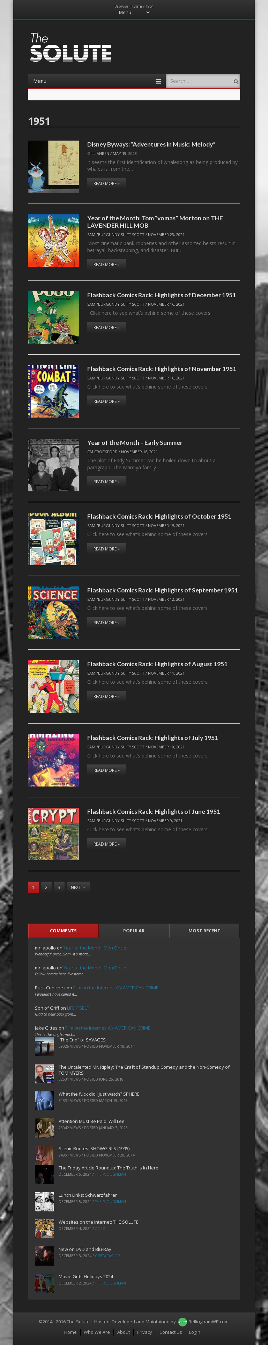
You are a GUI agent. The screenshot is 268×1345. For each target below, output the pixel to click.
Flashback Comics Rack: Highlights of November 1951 (161, 368)
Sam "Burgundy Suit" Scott (115, 234)
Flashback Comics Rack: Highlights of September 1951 (162, 590)
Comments (63, 930)
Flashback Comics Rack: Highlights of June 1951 (153, 811)
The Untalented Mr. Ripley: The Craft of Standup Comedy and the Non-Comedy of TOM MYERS (144, 1070)
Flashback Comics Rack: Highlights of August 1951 (157, 664)
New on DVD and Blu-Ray (85, 1249)
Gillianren (98, 153)
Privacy (144, 1332)
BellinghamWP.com (208, 1321)
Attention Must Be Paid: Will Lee (92, 1121)
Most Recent (204, 930)
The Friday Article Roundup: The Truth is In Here (108, 1168)
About (123, 1332)
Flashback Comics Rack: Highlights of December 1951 (161, 295)
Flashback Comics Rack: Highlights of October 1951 (159, 516)
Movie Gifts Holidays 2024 (86, 1276)
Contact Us (170, 1332)
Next (78, 887)
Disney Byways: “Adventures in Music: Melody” (151, 144)
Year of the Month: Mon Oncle (95, 948)
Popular (133, 930)
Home (136, 6)
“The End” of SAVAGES (82, 1040)
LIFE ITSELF (78, 1008)
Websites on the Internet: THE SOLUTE (99, 1222)
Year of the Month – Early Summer (135, 442)
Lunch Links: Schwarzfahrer (88, 1195)
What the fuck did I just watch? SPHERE (99, 1094)
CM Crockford (102, 451)
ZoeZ (100, 1228)
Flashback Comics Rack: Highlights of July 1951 (152, 737)
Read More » (107, 183)
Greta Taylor (107, 1255)
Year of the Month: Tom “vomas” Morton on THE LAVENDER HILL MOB (155, 221)
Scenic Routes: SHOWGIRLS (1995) (94, 1148)
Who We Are (97, 1332)
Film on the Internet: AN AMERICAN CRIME (115, 987)
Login (194, 1332)
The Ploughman (110, 1174)
